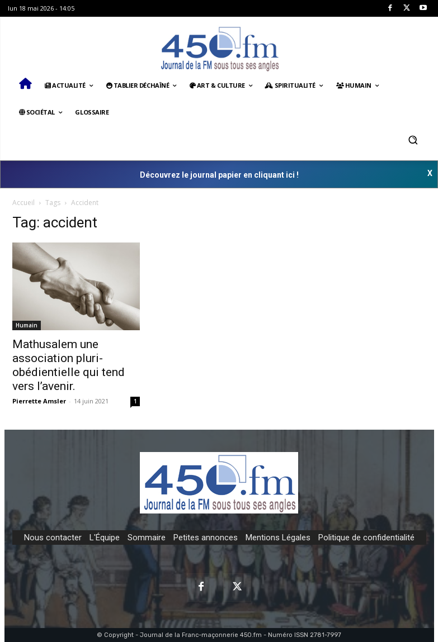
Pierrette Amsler (39, 401)
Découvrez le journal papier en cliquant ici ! (219, 174)
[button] (413, 139)
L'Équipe (105, 537)
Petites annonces (205, 537)
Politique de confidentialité (366, 537)
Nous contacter (53, 537)
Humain (26, 325)
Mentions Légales (278, 537)
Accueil (23, 202)
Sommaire (147, 537)
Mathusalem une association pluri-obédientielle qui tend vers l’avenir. (68, 365)
